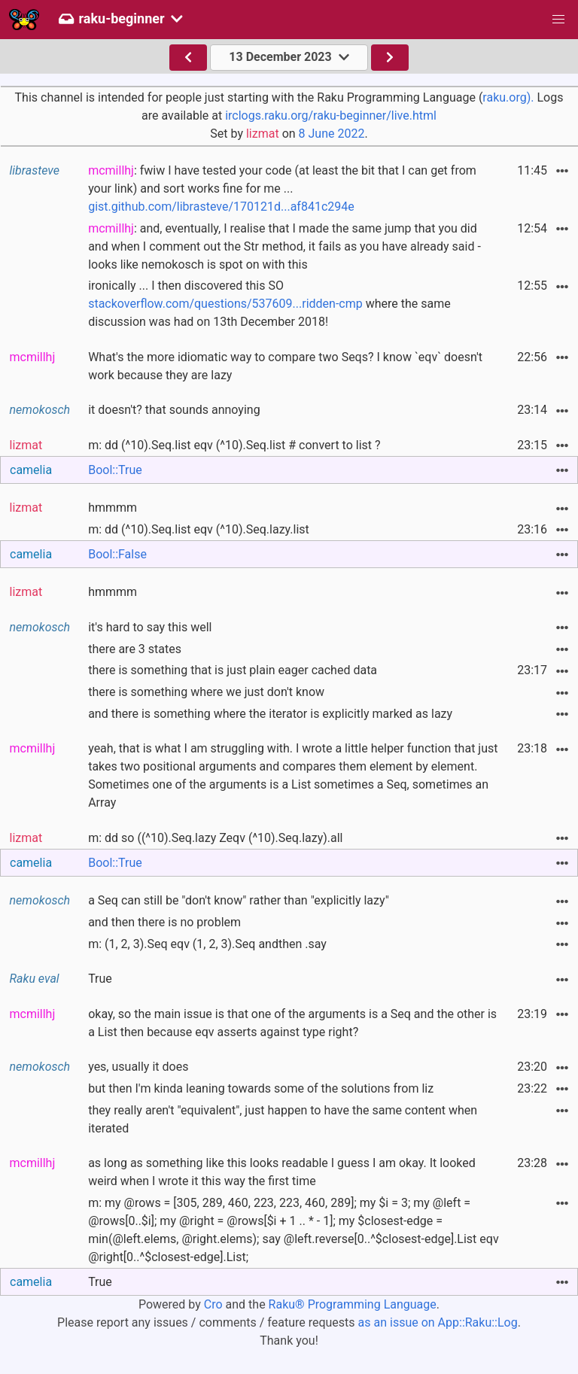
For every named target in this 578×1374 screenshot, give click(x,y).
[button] (558, 19)
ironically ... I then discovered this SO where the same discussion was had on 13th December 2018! (269, 303)
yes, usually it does (138, 1066)
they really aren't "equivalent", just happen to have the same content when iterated (282, 1119)
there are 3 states (134, 649)
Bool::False (117, 554)
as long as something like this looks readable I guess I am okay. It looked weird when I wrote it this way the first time (282, 1172)
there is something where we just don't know (206, 692)
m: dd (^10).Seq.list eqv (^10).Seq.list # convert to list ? (234, 445)
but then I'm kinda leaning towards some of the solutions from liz (261, 1088)
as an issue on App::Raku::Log (438, 1322)
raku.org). (508, 97)
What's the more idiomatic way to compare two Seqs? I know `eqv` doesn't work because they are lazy (285, 366)
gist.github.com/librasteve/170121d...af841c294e (221, 206)
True (100, 978)
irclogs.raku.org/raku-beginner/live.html (331, 115)
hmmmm (112, 507)
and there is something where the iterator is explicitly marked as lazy (270, 714)
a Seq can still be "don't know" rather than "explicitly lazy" (238, 900)
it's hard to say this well (149, 627)
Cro (213, 1304)
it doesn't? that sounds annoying (174, 410)
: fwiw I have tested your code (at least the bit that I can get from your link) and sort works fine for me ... (282, 188)
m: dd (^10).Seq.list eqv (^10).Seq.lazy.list (198, 529)
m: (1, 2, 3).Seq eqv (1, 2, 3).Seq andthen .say (207, 944)
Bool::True (115, 470)
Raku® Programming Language (353, 1304)
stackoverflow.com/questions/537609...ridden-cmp (225, 303)
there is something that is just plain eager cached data (232, 670)
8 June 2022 (332, 133)
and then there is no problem (164, 922)
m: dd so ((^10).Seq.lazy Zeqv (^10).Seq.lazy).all (215, 838)
